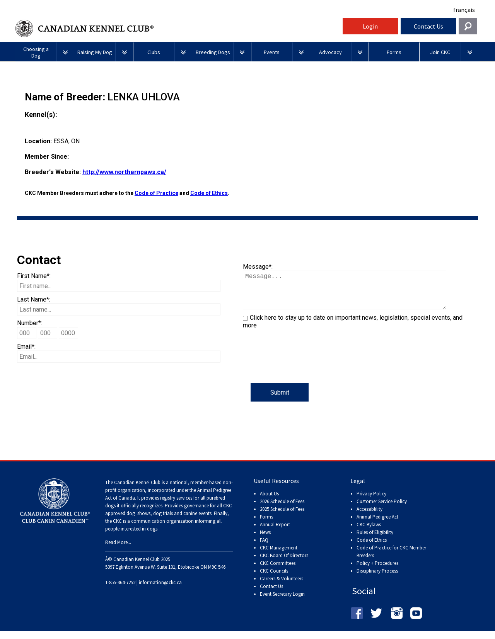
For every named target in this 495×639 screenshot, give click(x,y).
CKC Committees (277, 571)
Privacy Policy (371, 501)
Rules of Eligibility (375, 540)
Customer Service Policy (382, 509)
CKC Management (278, 555)
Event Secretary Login (282, 601)
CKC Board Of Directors (284, 563)
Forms (266, 524)
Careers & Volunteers (281, 586)
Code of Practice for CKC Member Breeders (391, 559)
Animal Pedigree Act (377, 524)
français (464, 10)
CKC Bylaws (369, 532)
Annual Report (275, 532)
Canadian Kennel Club (177, 28)
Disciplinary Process (377, 578)
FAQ (264, 547)
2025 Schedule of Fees (282, 517)
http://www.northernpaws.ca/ (124, 172)
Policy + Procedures (377, 571)
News (265, 540)
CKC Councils (274, 578)
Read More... (118, 550)
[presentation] (301, 368)
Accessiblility (369, 517)
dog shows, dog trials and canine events (169, 521)
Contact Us (428, 26)
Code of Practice (156, 193)
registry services (175, 505)
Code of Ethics (209, 193)
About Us (269, 501)
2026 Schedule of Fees (282, 509)
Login (370, 26)
